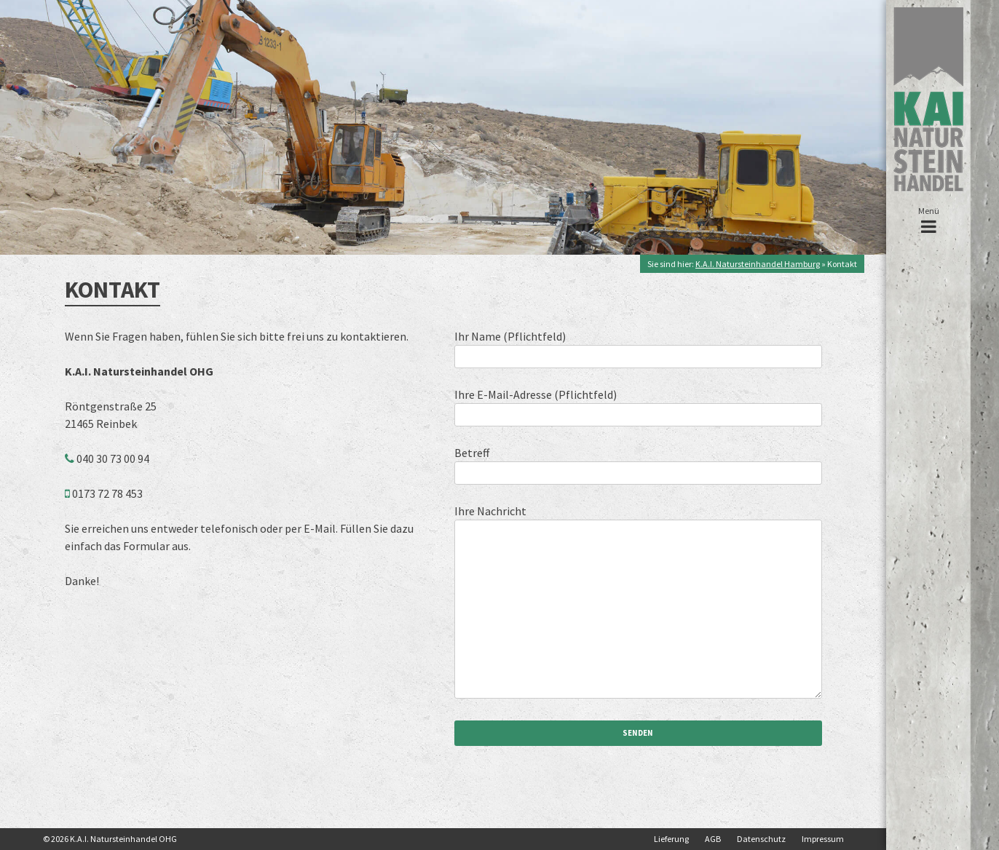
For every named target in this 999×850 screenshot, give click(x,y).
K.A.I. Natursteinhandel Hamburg (757, 263)
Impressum (823, 838)
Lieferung (671, 838)
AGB (713, 838)
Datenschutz (761, 838)
